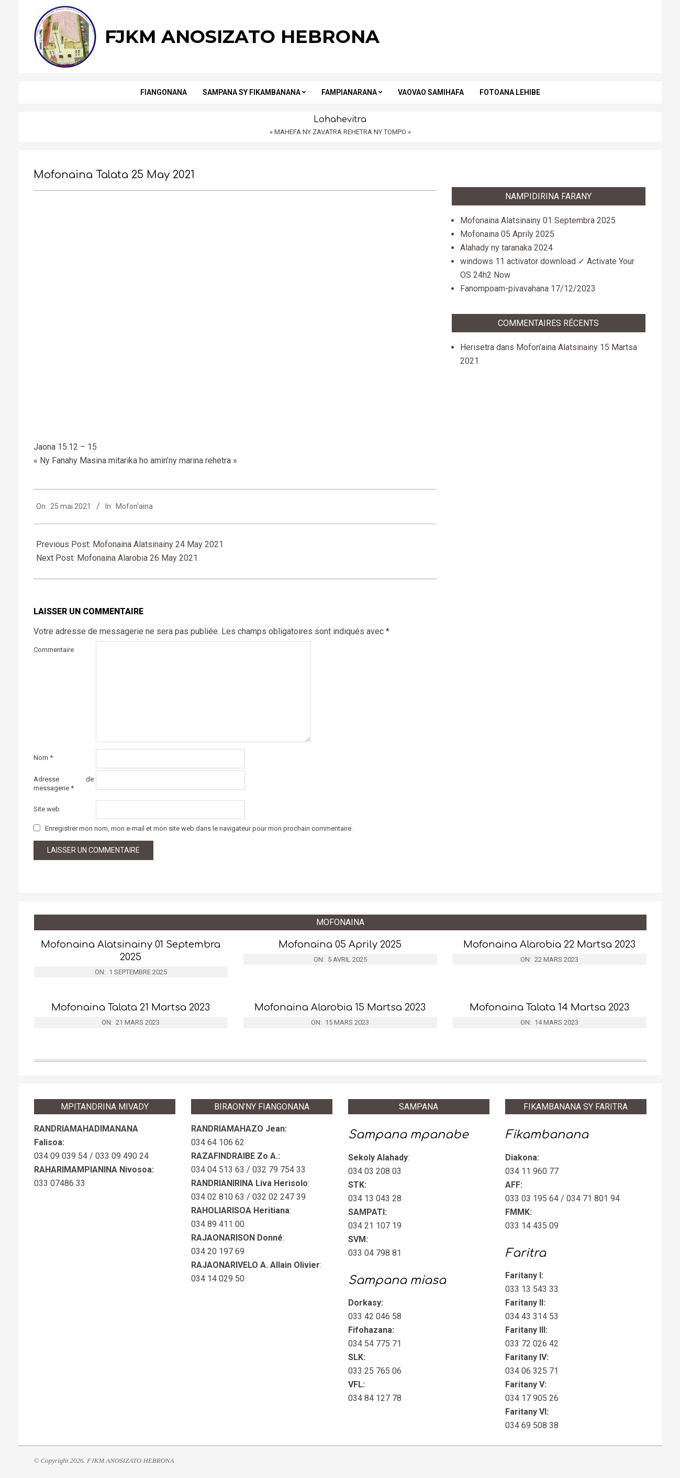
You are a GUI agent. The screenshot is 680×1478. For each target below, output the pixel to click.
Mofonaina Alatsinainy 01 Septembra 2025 (538, 220)
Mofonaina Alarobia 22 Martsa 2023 (549, 944)
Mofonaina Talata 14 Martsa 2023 (549, 1007)
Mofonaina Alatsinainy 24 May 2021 (158, 544)
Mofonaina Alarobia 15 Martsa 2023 (340, 1007)
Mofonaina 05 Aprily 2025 (507, 234)
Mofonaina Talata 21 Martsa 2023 (130, 1007)
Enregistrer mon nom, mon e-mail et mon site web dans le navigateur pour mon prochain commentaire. (199, 828)
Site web (47, 809)
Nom (43, 758)
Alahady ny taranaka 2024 (506, 248)
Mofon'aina (134, 506)
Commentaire (54, 650)
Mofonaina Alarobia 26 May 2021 (137, 558)
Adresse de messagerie (64, 783)
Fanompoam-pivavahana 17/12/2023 (528, 289)
